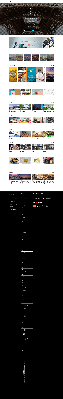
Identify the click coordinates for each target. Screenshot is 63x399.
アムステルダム (25, 301)
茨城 (24, 385)
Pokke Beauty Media (13, 212)
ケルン (24, 304)
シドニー (25, 293)
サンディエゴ (25, 315)
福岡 (24, 372)
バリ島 (24, 232)
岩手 (24, 367)
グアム (24, 311)
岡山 (24, 379)
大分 (24, 374)
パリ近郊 (25, 333)
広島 (24, 382)
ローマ (24, 348)
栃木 (24, 378)
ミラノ (24, 346)
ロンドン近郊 (25, 329)
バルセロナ (25, 339)
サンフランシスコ (26, 316)
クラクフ (25, 198)
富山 (24, 361)
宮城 (24, 369)
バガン (24, 237)
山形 (24, 364)
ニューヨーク (25, 312)
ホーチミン (25, 287)
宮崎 (24, 358)
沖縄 (24, 373)
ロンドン (25, 330)
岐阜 (24, 366)
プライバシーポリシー (13, 209)
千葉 (24, 376)
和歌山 (24, 363)
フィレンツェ (25, 347)
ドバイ (24, 205)
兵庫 (24, 377)
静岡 (24, 380)
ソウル (24, 290)
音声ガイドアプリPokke (13, 198)
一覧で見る (52, 65)
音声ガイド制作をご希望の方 (14, 204)
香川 (24, 371)
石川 (24, 381)
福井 (24, 360)
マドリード (25, 337)
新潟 (24, 384)
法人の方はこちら (12, 201)
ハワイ (24, 314)
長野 (24, 386)
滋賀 (24, 368)
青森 (24, 370)
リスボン (25, 308)
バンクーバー (25, 271)
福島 (24, 359)
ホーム (11, 196)
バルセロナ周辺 (25, 338)
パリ (24, 334)
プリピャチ (25, 212)
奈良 (24, 383)
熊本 (24, 362)
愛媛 (24, 375)
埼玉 (24, 365)
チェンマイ (25, 324)
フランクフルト (25, 305)
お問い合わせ (12, 206)
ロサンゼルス (25, 313)
